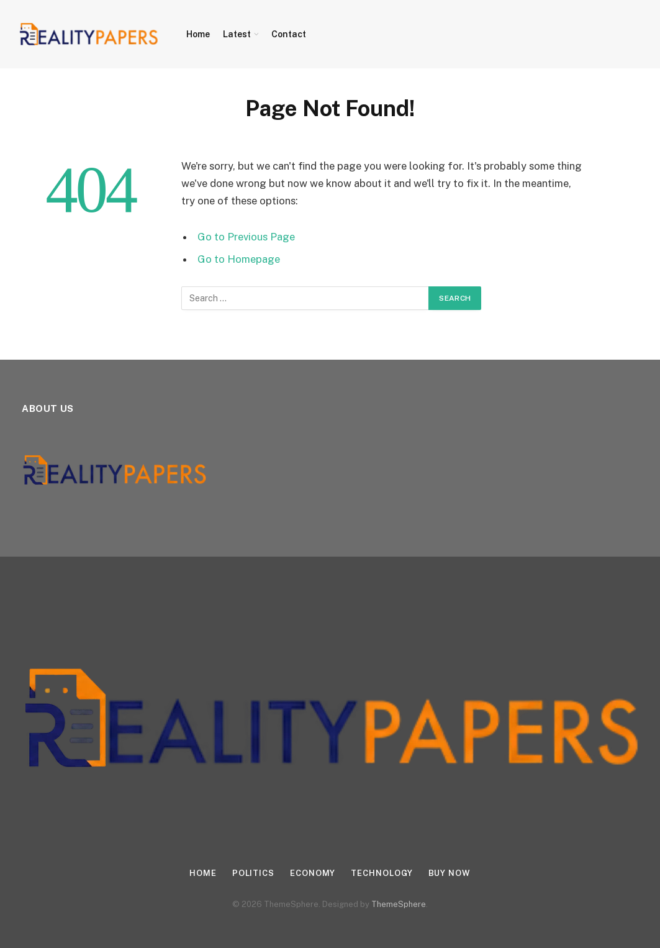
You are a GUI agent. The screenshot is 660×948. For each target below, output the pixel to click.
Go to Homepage (238, 259)
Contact (288, 34)
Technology (381, 873)
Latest (237, 34)
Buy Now (449, 873)
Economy (312, 873)
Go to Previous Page (246, 236)
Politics (253, 873)
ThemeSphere (398, 904)
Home (198, 34)
